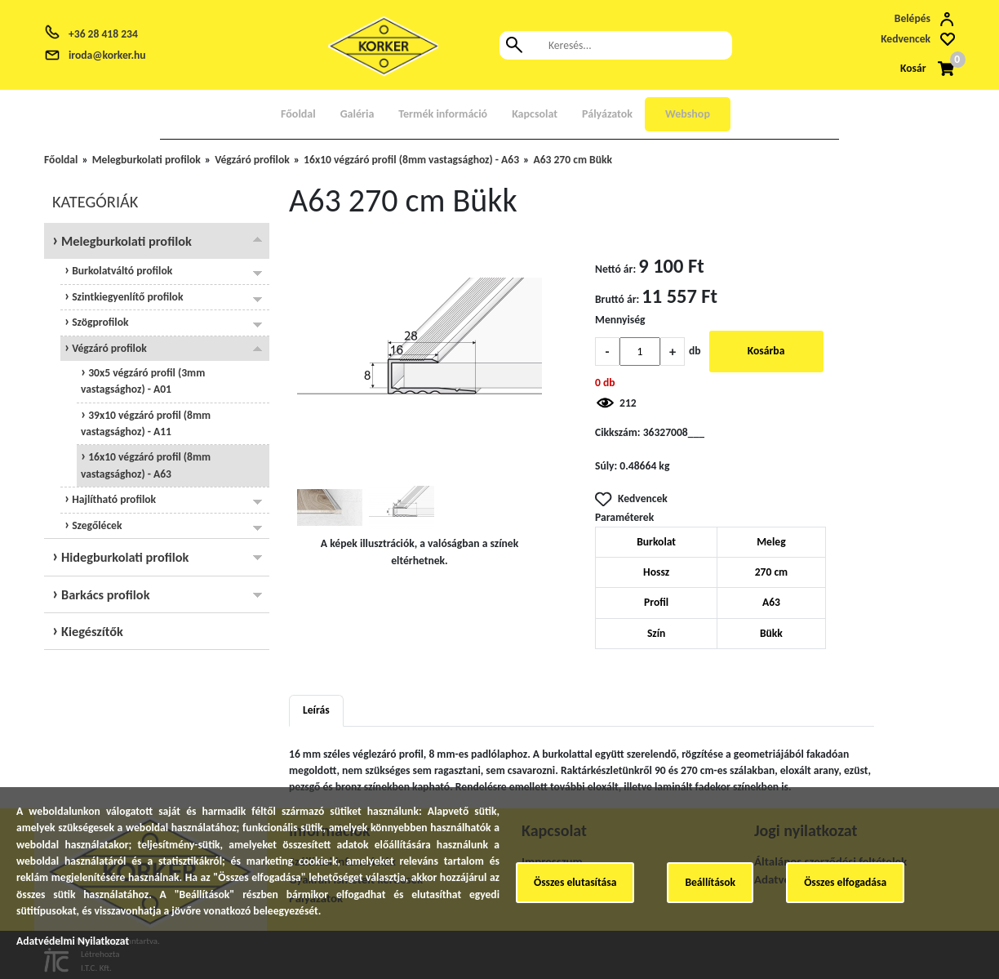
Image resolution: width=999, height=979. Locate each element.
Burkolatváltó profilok (120, 271)
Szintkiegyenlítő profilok (126, 297)
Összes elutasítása (575, 882)
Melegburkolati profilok (146, 160)
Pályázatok (607, 114)
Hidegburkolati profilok (123, 557)
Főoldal (298, 114)
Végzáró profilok (252, 160)
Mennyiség (620, 320)
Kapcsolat (534, 114)
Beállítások (710, 882)
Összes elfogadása (845, 882)
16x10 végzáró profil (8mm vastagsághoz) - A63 (411, 160)
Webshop (687, 114)
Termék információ (442, 114)
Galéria (357, 114)
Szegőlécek (95, 525)
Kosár (913, 68)
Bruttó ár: (617, 299)
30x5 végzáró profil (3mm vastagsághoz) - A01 (143, 381)
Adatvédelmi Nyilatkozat (72, 941)
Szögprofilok (98, 322)
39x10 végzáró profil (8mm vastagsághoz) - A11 (146, 423)
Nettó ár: (615, 269)
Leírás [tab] (316, 710)
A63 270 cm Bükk (572, 160)
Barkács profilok (103, 594)
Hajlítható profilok (112, 499)
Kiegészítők (90, 631)
